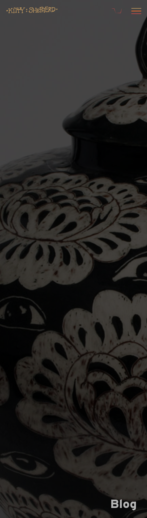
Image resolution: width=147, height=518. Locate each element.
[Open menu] (135, 11)
